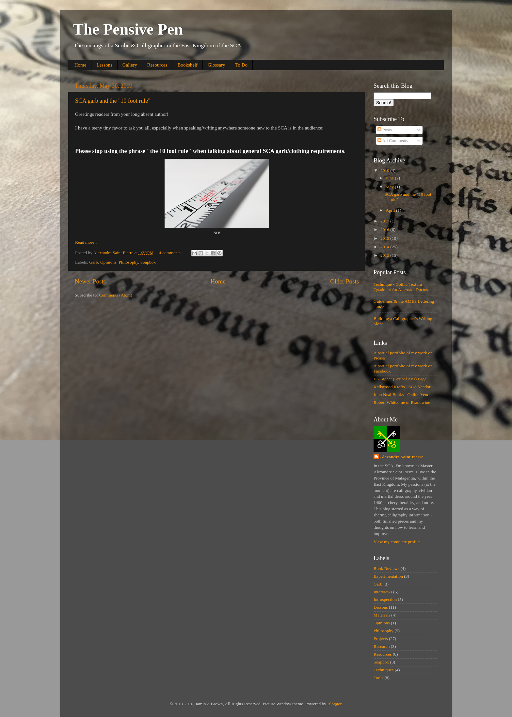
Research (382, 646)
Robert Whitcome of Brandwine (402, 402)
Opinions (108, 262)
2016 (385, 229)
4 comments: (171, 252)
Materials (382, 615)
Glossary (216, 65)
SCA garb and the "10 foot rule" (113, 101)
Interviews (383, 591)
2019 (385, 170)
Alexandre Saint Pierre (401, 456)
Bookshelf (187, 65)
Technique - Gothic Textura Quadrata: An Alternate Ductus (401, 287)
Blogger (334, 703)
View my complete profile (397, 541)
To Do (241, 65)
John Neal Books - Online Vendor (403, 394)
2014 (385, 246)
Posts (384, 129)
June (390, 177)
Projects (381, 638)
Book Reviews (386, 568)
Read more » (86, 242)
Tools (378, 677)
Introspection (385, 599)
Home (80, 65)
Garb (93, 262)
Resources (157, 65)
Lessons (104, 65)
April (391, 210)
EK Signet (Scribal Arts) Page (400, 378)
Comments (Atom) (115, 295)
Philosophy (128, 262)
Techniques (383, 669)
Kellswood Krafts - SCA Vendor (402, 386)
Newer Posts (90, 281)
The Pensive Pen (128, 29)
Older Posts (344, 281)
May (390, 186)
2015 (385, 238)
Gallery (129, 65)
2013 (385, 255)
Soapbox (148, 262)
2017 (385, 221)
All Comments (392, 140)
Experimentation (388, 576)
